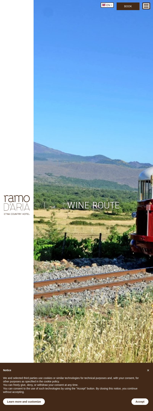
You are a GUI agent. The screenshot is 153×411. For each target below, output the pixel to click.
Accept (139, 401)
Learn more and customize (24, 401)
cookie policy (51, 381)
